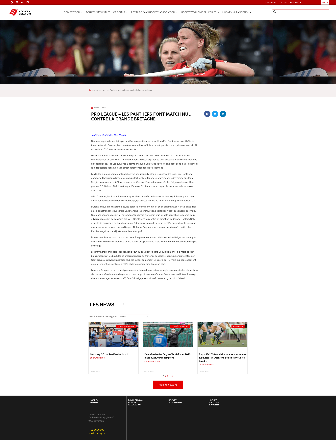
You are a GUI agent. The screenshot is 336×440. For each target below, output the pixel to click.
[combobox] (300, 12)
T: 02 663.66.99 (96, 429)
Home (91, 90)
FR (323, 2)
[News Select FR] (134, 317)
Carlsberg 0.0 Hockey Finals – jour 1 (109, 354)
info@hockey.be (96, 433)
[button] (73, 12)
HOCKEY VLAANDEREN (175, 401)
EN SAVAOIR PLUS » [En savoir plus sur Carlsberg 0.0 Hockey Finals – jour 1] (98, 358)
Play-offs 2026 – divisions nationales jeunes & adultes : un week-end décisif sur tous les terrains (222, 357)
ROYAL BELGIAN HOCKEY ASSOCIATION (135, 402)
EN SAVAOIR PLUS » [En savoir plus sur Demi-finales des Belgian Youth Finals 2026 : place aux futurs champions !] (152, 361)
